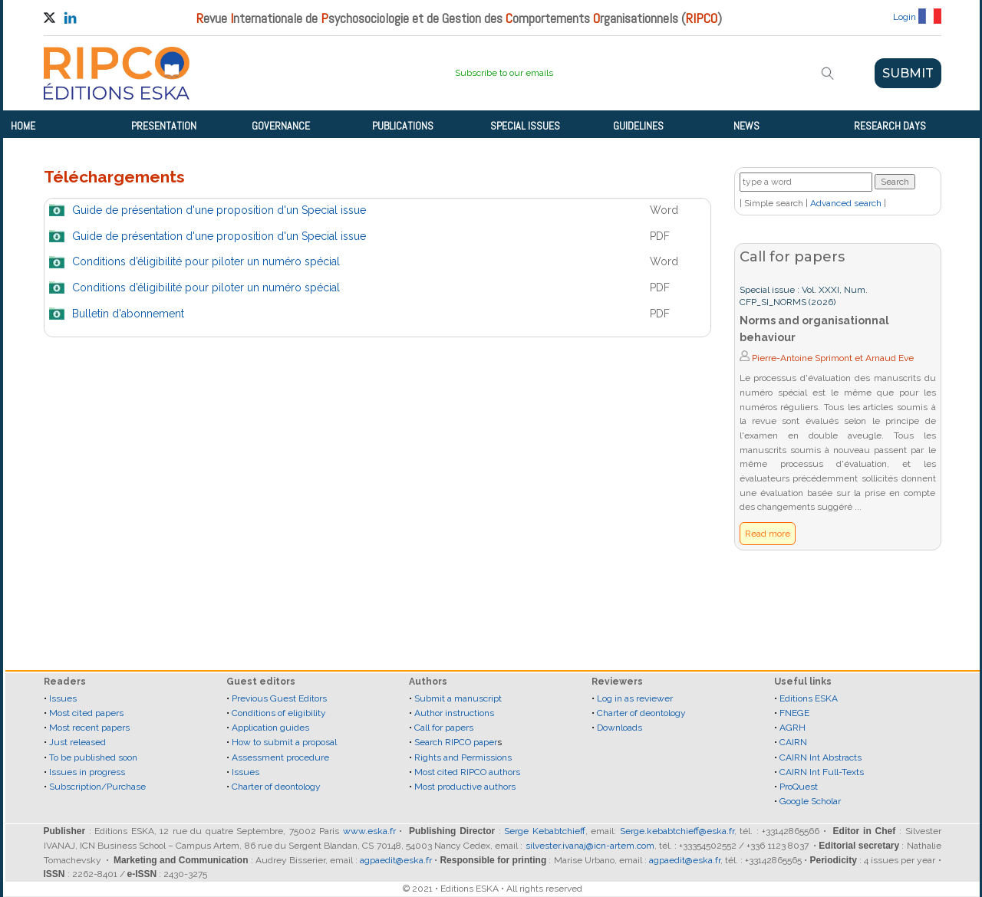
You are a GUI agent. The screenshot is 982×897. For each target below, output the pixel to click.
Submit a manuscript (458, 698)
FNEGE (793, 713)
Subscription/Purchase (97, 786)
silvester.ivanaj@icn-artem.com (590, 845)
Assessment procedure (280, 757)
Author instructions (454, 713)
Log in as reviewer (635, 698)
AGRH (792, 727)
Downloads (619, 727)
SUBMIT (908, 73)
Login (904, 17)
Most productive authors (465, 786)
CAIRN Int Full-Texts (821, 772)
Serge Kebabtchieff (544, 831)
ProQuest (798, 786)
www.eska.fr (369, 831)
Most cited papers (86, 713)
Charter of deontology (276, 786)
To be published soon (93, 757)
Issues (63, 698)
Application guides (270, 727)
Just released (77, 742)
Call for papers (443, 727)
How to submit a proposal (284, 742)
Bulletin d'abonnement (128, 313)
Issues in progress (87, 772)
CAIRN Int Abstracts (820, 757)
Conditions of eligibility (279, 713)
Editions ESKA (808, 698)
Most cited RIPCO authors (467, 772)
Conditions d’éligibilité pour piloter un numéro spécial (206, 261)
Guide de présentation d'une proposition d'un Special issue (219, 210)
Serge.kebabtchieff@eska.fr (677, 831)
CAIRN (793, 742)
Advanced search (845, 203)
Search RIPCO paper (455, 742)
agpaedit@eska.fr (396, 860)
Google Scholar (810, 801)
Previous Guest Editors (279, 698)
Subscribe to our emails (504, 72)
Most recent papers (89, 727)
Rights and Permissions (463, 757)
